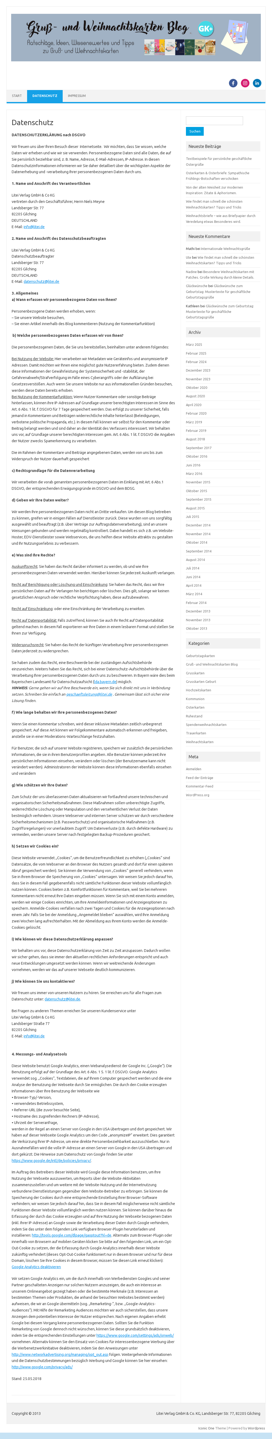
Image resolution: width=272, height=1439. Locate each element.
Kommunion (195, 699)
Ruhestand (194, 716)
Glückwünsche (196, 286)
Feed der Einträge (199, 778)
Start (17, 95)
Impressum (77, 95)
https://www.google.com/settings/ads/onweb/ (135, 1335)
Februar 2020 (196, 413)
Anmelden (193, 769)
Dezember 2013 (198, 611)
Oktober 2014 (196, 542)
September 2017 (198, 448)
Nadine (191, 272)
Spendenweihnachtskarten (206, 724)
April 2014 (193, 585)
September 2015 (198, 499)
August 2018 (195, 439)
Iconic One (206, 1428)
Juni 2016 (193, 465)
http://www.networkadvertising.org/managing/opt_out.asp (60, 1354)
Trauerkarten (196, 733)
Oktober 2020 (196, 387)
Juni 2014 (193, 577)
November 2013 (198, 620)
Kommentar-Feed (199, 786)
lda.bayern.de (105, 682)
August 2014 (195, 559)
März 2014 (194, 594)
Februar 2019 (196, 430)
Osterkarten (195, 707)
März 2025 (194, 344)
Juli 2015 (192, 516)
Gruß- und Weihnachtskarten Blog (212, 664)
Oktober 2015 (196, 491)
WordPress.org (197, 795)
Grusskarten (195, 673)
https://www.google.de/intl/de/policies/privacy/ (51, 1161)
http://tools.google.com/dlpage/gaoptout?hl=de (71, 1235)
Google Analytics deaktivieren (36, 1267)
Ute (188, 257)
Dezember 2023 (198, 370)
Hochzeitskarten (198, 690)
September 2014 (198, 551)
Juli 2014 (192, 568)
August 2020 (195, 396)
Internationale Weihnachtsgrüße (225, 248)
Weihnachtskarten (200, 742)
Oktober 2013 (196, 628)
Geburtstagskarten (200, 656)
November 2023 (198, 379)
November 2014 (198, 534)
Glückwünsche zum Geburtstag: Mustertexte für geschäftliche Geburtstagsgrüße (218, 291)
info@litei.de (34, 227)
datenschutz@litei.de (41, 281)
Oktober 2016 (196, 456)
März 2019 (194, 422)
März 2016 (194, 473)
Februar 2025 (196, 353)
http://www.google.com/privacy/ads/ (42, 1367)
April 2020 (193, 405)
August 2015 (195, 508)
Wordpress (256, 1428)
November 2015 (198, 482)
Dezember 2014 (198, 525)
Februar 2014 (196, 602)
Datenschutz (44, 95)
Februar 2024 (196, 362)
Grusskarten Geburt (201, 681)
